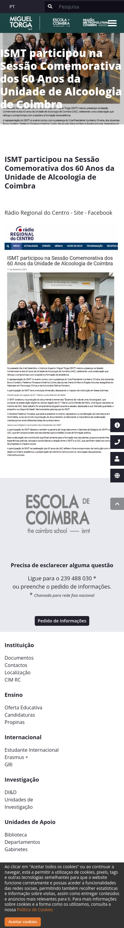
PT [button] (12, 6)
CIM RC (13, 679)
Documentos (19, 657)
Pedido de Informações (62, 621)
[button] (13, 344)
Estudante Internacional (32, 750)
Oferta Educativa (23, 707)
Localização (17, 672)
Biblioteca (16, 834)
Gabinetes (16, 849)
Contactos (16, 665)
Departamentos (22, 842)
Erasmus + (16, 757)
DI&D (10, 792)
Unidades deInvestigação (19, 803)
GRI (8, 764)
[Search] (89, 6)
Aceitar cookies (23, 921)
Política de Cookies (35, 909)
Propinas (15, 722)
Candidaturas (20, 714)
